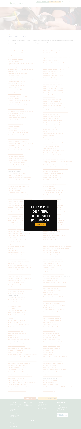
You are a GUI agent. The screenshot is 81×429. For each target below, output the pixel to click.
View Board (40, 224)
